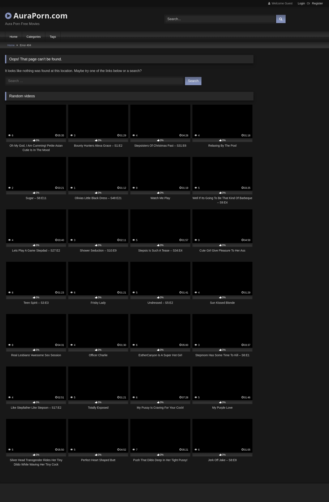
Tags (53, 36)
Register (317, 3)
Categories (33, 36)
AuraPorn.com (36, 15)
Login (301, 3)
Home (13, 36)
